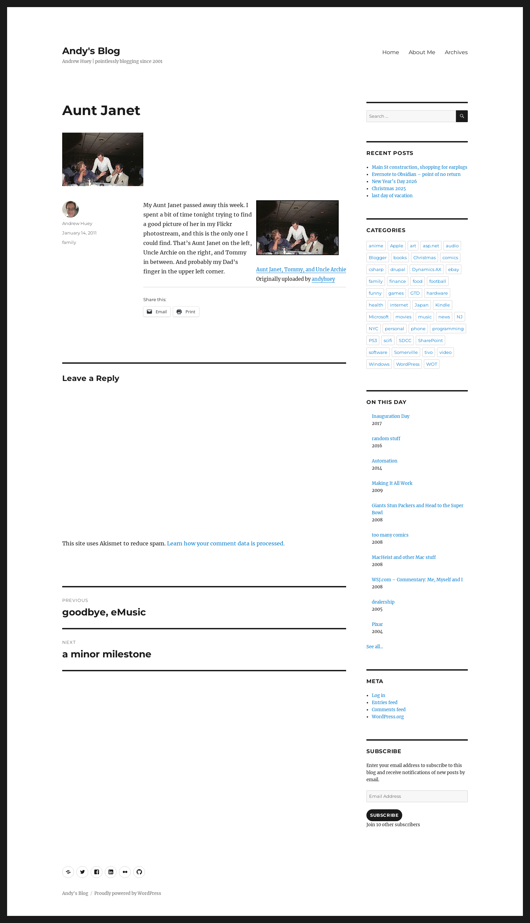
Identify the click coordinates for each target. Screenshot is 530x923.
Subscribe (384, 815)
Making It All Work (392, 483)
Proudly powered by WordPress (127, 893)
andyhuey (323, 279)
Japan (422, 305)
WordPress (407, 364)
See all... (374, 647)
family (69, 242)
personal (394, 328)
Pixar (377, 624)
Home (390, 52)
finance (397, 281)
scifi (388, 340)
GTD (415, 293)
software (378, 352)
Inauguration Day (390, 416)
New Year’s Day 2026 (394, 181)
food (418, 281)
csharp (376, 269)
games (396, 293)
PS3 (373, 340)
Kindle (442, 305)
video (445, 352)
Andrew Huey (77, 223)
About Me (422, 52)
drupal (397, 269)
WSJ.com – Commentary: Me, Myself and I (417, 580)
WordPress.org (388, 717)
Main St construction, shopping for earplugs (419, 167)
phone (418, 328)
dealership (383, 602)
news (444, 316)
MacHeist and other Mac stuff (404, 557)
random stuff (386, 439)
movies (403, 316)
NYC (373, 328)
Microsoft (379, 316)
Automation (384, 461)
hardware (437, 293)
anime (376, 245)
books (400, 257)
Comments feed (389, 710)
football (437, 281)
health (376, 305)
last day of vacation (392, 196)
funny (375, 293)
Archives (456, 52)
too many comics (390, 535)
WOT (431, 364)
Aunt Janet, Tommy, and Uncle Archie (301, 270)
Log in (378, 695)
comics (450, 257)
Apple (396, 245)
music (425, 316)
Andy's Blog (91, 51)
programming (448, 328)
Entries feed (384, 702)
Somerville (406, 352)
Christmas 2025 (389, 189)
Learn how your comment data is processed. (226, 543)
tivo (429, 352)
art (413, 245)
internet (399, 305)
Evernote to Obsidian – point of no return (416, 174)
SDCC (405, 340)
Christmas (424, 257)
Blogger (378, 257)
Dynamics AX (426, 269)
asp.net (431, 245)
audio (452, 245)
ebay (453, 269)
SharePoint (430, 340)
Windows (379, 364)
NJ (460, 316)
